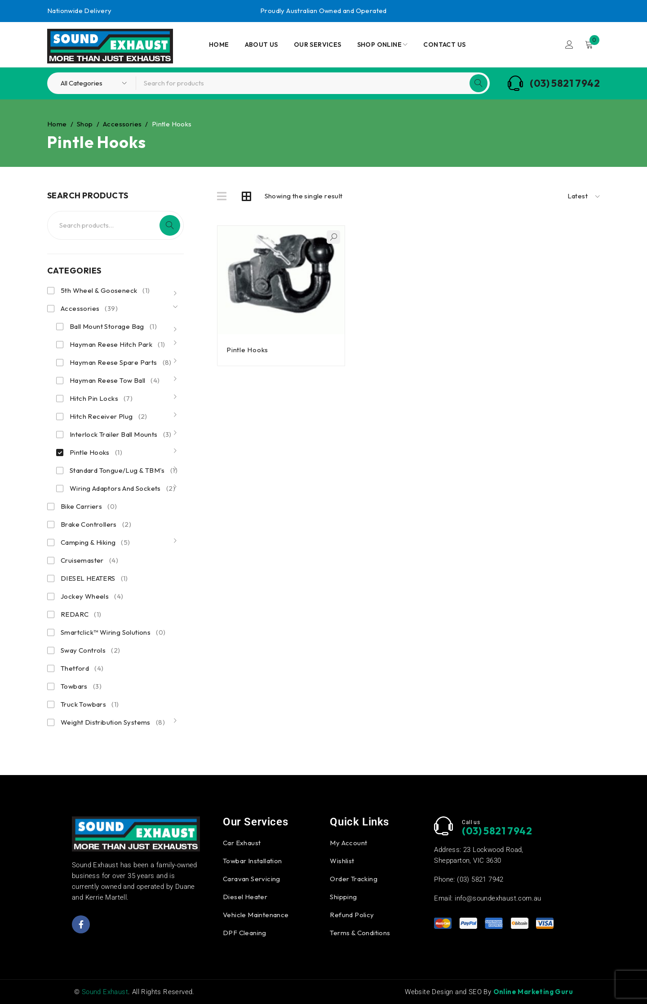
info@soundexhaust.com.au (498, 898)
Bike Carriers (89, 506)
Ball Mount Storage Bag (113, 326)
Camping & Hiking (95, 542)
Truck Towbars (90, 704)
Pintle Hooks (96, 452)
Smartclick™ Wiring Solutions (113, 632)
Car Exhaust (242, 842)
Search (170, 225)
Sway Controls (90, 650)
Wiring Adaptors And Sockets (122, 488)
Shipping (343, 896)
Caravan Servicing (251, 878)
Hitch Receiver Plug (108, 416)
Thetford (82, 668)
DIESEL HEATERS (94, 578)
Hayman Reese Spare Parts (121, 362)
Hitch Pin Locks (101, 398)
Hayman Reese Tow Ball (115, 380)
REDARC (81, 614)
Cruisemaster (89, 560)
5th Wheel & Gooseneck (105, 290)
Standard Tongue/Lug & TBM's (123, 470)
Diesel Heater (245, 896)
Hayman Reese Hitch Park (117, 344)
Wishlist (342, 860)
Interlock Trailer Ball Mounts (121, 434)
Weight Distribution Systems (113, 722)
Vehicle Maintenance (256, 914)
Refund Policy (352, 914)
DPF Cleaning (244, 932)
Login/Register (569, 44)
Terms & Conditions (360, 932)
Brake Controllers (96, 524)
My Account (348, 842)
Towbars (81, 686)
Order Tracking (353, 878)
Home (57, 124)
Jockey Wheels (92, 596)
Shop (85, 124)
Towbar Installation (252, 860)
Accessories (122, 124)
